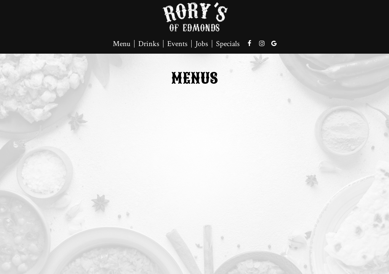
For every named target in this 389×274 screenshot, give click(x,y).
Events (177, 44)
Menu (121, 44)
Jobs (201, 44)
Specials (228, 44)
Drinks (148, 44)
